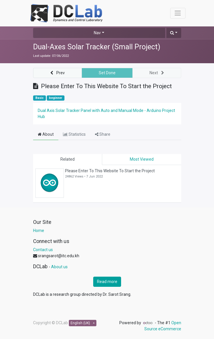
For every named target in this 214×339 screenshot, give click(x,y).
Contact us (43, 249)
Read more (107, 281)
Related (67, 159)
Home (38, 230)
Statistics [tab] (74, 134)
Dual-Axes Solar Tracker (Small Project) (96, 47)
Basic (39, 98)
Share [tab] (102, 134)
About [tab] (46, 134)
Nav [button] (97, 32)
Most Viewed (142, 159)
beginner (55, 98)
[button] (173, 33)
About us (59, 266)
